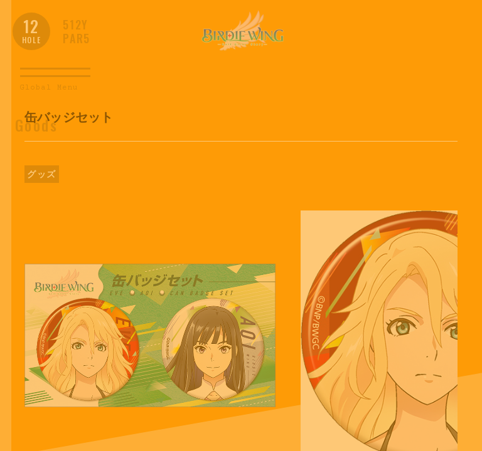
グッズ (41, 174)
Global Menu (48, 88)
